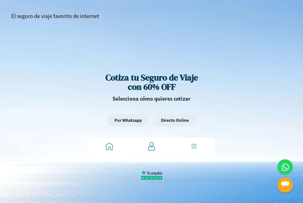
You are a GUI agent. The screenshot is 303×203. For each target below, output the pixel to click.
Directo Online (175, 120)
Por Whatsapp (128, 120)
